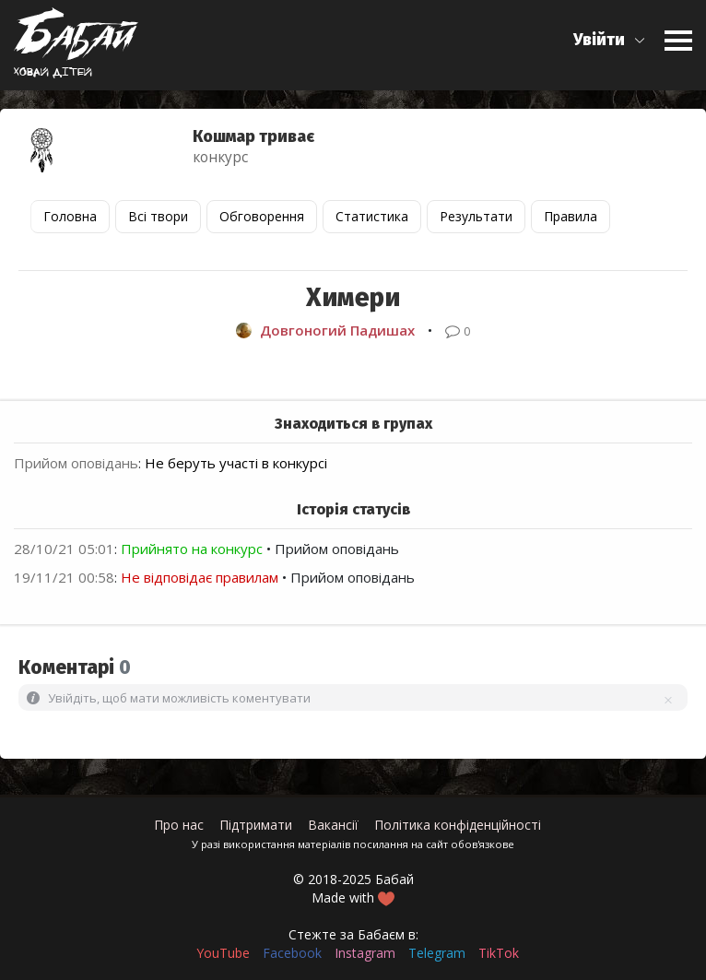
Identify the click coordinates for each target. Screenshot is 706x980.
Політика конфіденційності (457, 824)
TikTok (498, 953)
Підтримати (255, 824)
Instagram (365, 953)
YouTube (223, 953)
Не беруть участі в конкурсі (236, 463)
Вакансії (333, 824)
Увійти (599, 40)
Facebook (292, 953)
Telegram (436, 953)
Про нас (179, 824)
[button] (609, 40)
